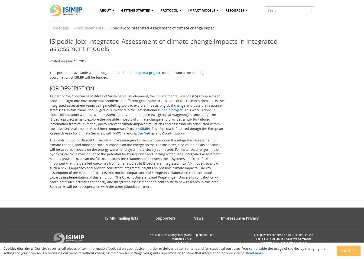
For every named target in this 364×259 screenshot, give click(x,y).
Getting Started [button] (137, 10)
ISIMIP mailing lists (121, 218)
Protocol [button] (170, 10)
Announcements (88, 28)
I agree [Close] (349, 250)
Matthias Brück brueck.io (182, 241)
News (198, 218)
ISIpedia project (148, 72)
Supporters (166, 218)
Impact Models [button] (203, 10)
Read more (254, 253)
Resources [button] (236, 10)
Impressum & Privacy (240, 218)
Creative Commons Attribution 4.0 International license (286, 241)
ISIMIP (144, 128)
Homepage (59, 28)
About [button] (107, 10)
